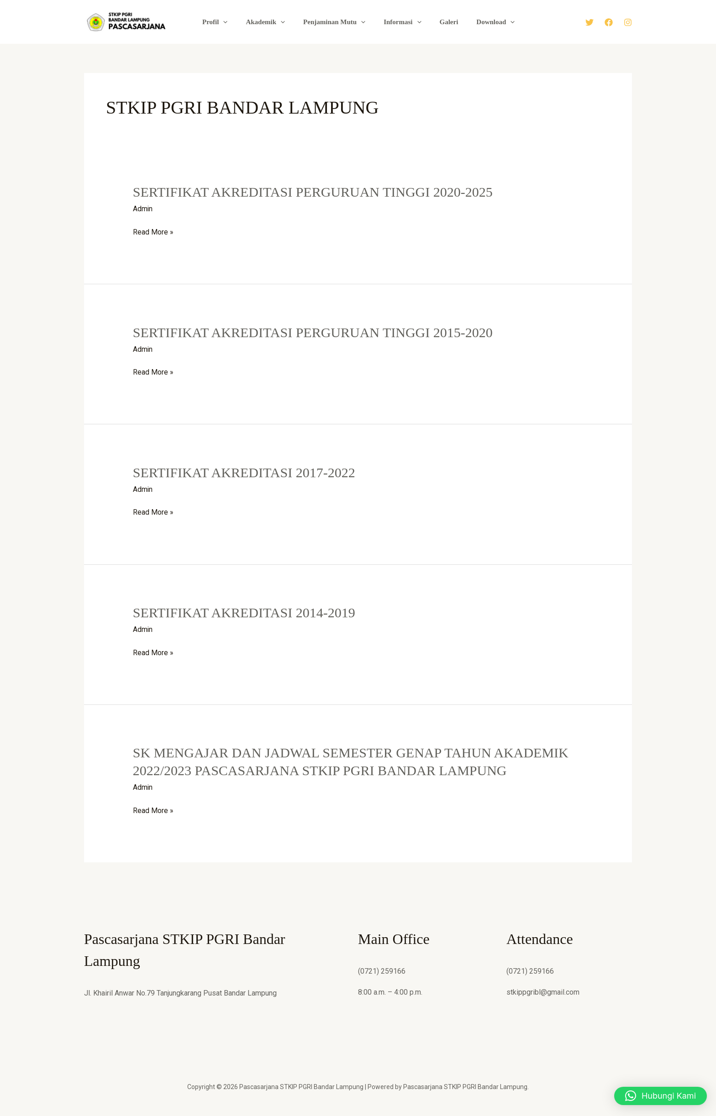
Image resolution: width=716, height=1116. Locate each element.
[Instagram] (628, 22)
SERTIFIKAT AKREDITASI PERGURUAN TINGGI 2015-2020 (313, 331)
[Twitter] (589, 22)
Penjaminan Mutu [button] (336, 22)
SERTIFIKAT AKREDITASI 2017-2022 (244, 472)
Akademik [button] (271, 22)
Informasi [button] (399, 22)
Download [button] (483, 22)
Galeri (441, 22)
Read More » (153, 232)
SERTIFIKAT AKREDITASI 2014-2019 (244, 611)
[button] (234, 22)
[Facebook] (609, 22)
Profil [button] (225, 22)
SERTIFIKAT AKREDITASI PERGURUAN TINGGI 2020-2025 (313, 191)
